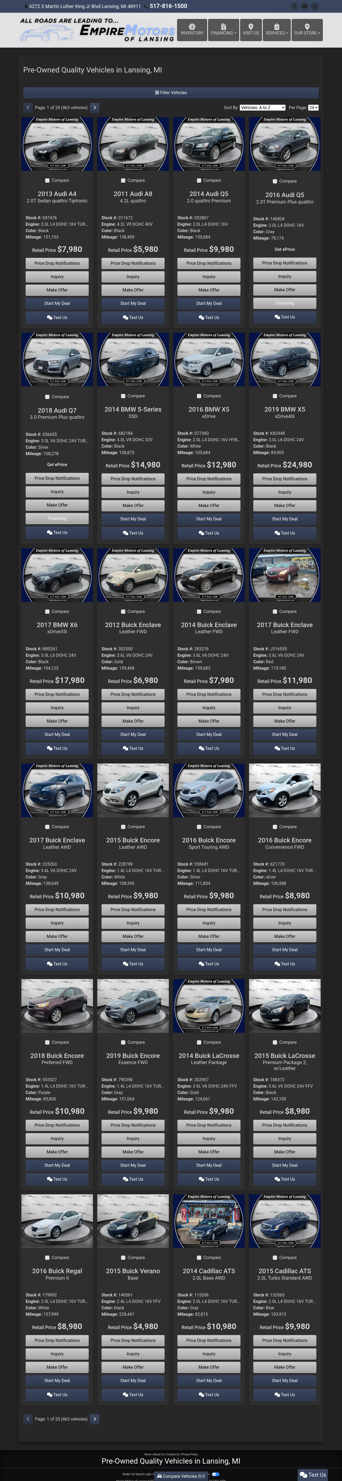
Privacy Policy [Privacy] (189, 1445)
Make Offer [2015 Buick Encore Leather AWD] (133, 932)
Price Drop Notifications (57, 263)
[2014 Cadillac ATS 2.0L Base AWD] (209, 1213)
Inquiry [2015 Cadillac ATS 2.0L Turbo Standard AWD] (284, 1346)
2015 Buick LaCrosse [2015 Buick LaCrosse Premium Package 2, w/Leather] (284, 1055)
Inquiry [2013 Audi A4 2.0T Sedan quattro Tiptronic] (57, 276)
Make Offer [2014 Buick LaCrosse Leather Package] (209, 1146)
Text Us (57, 316)
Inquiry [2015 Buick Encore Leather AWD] (133, 918)
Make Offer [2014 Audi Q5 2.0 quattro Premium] (209, 290)
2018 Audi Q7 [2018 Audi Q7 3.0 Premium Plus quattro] (57, 412)
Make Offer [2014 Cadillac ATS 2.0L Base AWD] (209, 1360)
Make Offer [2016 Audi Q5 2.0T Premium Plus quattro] (285, 289)
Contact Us (172, 1445)
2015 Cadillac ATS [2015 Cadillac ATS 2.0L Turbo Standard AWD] (284, 1266)
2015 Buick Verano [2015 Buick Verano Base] (133, 1266)
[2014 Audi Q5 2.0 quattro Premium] (209, 143)
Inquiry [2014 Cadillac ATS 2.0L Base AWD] (209, 1346)
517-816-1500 (165, 6)
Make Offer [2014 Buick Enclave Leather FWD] (209, 717)
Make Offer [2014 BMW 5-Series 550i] (133, 504)
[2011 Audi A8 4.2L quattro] (133, 143)
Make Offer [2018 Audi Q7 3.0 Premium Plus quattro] (57, 503)
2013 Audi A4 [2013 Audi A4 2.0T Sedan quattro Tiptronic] (57, 197)
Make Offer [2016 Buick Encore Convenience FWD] (285, 932)
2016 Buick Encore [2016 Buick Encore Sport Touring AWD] (208, 838)
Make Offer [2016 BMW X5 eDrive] (209, 504)
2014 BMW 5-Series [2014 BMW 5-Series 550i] (133, 410)
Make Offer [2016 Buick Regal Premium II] (57, 1359)
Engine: (33, 224)
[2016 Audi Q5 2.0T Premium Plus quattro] (285, 143)
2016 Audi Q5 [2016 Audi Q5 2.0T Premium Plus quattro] (284, 198)
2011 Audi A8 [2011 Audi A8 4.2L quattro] (133, 197)
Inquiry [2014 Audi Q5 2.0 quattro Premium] (209, 276)
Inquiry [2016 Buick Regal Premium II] (57, 1346)
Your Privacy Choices (202, 1465)
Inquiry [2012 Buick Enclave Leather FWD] (133, 704)
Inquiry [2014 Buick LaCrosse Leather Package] (209, 1132)
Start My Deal (57, 303)
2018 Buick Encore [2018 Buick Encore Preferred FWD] (57, 1052)
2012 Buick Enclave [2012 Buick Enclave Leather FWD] (133, 624)
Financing (284, 303)
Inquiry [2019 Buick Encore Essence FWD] (133, 1132)
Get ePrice (285, 249)
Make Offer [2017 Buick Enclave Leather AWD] (57, 932)
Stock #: (33, 217)
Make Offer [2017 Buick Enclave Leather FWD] (285, 717)
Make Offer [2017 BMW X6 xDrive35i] (57, 717)
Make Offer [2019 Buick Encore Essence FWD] (133, 1145)
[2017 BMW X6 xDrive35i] (57, 571)
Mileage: (34, 237)
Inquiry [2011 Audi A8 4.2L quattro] (133, 276)
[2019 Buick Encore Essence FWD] (133, 999)
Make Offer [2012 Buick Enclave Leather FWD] (133, 717)
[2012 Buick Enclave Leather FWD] (133, 571)
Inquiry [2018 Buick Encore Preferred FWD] (57, 1132)
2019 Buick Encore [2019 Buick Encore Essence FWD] (133, 1052)
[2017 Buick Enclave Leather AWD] (57, 785)
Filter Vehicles (171, 92)
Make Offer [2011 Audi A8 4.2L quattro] (133, 290)
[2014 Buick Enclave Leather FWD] (209, 571)
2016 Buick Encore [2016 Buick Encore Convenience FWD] (284, 838)
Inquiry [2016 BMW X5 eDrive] (209, 490)
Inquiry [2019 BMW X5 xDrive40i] (284, 490)
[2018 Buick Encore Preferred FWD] (57, 999)
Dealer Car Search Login (137, 1465)
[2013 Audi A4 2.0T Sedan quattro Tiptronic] (57, 143)
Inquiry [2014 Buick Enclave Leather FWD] (209, 704)
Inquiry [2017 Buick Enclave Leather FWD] (284, 704)
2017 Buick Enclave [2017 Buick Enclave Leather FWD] (284, 624)
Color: (31, 230)
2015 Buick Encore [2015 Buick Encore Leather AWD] (133, 839)
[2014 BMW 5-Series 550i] (133, 357)
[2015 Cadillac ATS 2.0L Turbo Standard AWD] (285, 1213)
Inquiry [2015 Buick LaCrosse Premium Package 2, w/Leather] (284, 1132)
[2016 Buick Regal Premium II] (57, 1213)
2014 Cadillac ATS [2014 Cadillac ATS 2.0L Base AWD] (208, 1266)
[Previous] (28, 108)
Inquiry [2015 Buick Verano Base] (133, 1346)
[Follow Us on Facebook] (294, 6)
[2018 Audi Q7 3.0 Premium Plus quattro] (57, 357)
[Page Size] (313, 108)
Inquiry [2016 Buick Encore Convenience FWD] (284, 918)
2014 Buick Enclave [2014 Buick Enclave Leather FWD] (208, 624)
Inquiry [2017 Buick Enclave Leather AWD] (57, 918)
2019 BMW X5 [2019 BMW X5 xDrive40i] (284, 410)
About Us (158, 1445)
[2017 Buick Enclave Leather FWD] (285, 571)
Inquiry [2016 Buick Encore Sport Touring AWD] (209, 918)
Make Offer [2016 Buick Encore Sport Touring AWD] (209, 932)
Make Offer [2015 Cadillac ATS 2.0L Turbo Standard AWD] (285, 1360)
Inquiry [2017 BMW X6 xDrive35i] (57, 704)
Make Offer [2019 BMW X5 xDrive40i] (285, 504)
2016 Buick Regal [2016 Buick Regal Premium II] (57, 1266)
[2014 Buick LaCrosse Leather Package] (209, 999)
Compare (60, 180)
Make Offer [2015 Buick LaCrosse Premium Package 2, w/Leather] (285, 1145)
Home (147, 1445)
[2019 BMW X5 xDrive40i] (285, 357)
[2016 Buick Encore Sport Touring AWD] (209, 785)
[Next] (94, 108)
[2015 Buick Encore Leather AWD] (133, 785)
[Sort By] (263, 108)
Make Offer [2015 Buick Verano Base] (133, 1359)
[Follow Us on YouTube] (305, 6)
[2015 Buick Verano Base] (133, 1213)
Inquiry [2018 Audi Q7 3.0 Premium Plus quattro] (57, 490)
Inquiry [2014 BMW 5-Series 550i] (133, 490)
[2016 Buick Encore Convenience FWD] (285, 785)
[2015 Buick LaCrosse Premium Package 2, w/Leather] (285, 999)
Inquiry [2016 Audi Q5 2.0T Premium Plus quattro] (284, 276)
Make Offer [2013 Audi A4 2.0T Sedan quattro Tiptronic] (57, 290)
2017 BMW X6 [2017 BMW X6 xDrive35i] (57, 624)
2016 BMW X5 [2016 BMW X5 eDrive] (208, 410)
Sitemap (178, 1465)
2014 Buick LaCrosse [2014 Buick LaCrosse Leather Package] (208, 1053)
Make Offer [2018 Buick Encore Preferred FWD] (57, 1145)
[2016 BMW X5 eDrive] (209, 357)
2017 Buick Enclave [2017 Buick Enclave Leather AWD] (57, 838)
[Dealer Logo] (98, 30)
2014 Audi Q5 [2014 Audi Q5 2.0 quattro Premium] (208, 197)
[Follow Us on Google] (315, 6)
